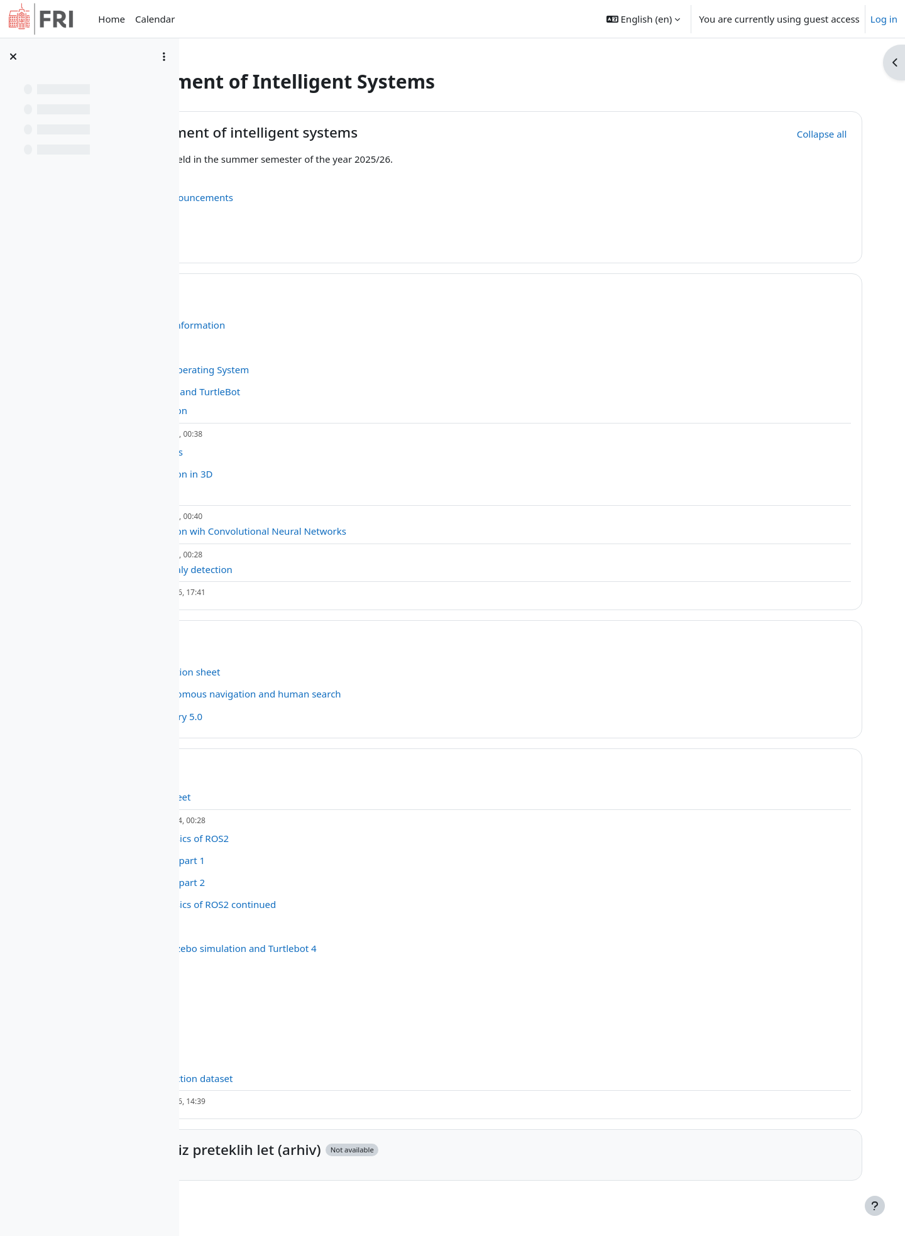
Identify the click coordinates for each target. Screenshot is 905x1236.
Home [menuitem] (111, 19)
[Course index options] (164, 56)
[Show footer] (875, 1206)
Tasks (279, 640)
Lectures (290, 294)
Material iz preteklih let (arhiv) (362, 1149)
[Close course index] (13, 56)
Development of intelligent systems (381, 132)
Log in (883, 19)
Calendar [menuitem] (155, 19)
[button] (643, 19)
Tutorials (290, 768)
